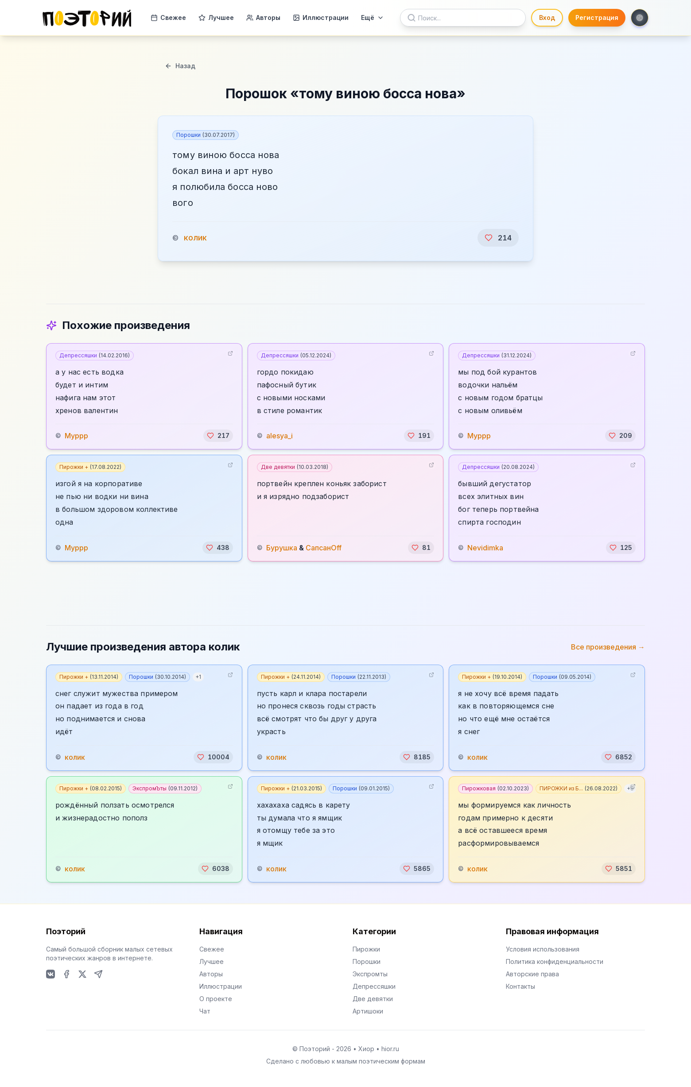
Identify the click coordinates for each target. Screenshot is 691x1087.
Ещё (372, 17)
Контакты (520, 986)
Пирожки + (90, 467)
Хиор (366, 1048)
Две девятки (294, 467)
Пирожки (366, 949)
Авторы (263, 17)
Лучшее (216, 17)
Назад (180, 66)
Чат (204, 1011)
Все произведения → (608, 646)
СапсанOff (324, 547)
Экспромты (370, 974)
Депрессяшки (94, 355)
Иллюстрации (321, 17)
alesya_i (279, 435)
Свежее (168, 17)
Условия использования (542, 949)
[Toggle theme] (639, 18)
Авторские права (532, 974)
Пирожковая (495, 788)
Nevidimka (485, 547)
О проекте (215, 998)
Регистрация (596, 17)
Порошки (205, 135)
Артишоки (368, 1011)
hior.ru (390, 1048)
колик (195, 237)
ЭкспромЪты (165, 788)
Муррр (76, 435)
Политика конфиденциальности (554, 961)
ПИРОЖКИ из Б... (578, 788)
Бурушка (281, 547)
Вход (547, 17)
